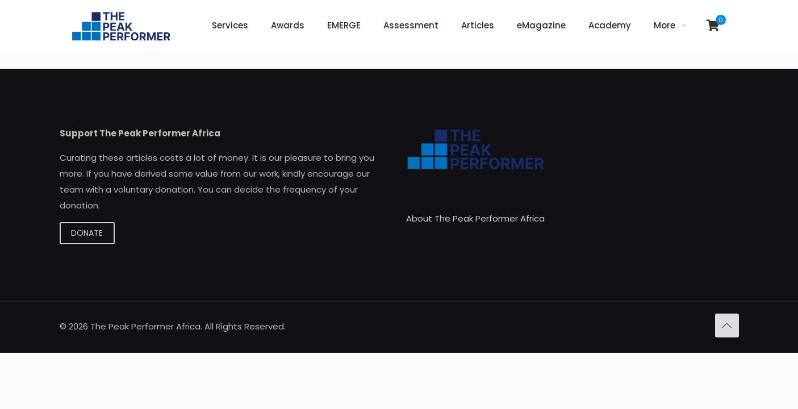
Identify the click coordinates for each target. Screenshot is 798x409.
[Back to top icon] (727, 325)
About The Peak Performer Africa (475, 218)
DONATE (87, 233)
